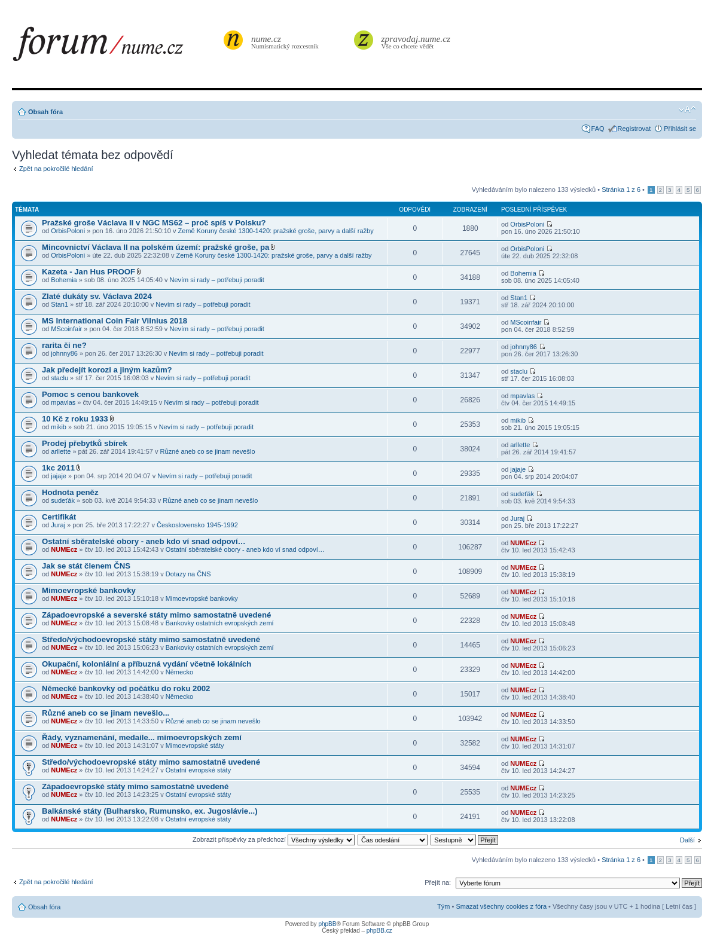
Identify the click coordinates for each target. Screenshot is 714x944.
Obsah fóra (45, 111)
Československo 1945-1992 (197, 524)
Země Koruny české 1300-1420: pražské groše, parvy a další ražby (276, 230)
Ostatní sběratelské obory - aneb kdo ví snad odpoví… (144, 541)
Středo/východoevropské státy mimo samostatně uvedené (151, 639)
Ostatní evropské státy (198, 770)
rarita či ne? (64, 345)
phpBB (327, 924)
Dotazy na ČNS (188, 574)
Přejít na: (438, 882)
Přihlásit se (680, 128)
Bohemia (64, 279)
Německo (179, 672)
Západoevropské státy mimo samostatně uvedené (135, 786)
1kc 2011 (58, 467)
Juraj (58, 524)
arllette (61, 451)
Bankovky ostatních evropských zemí (220, 623)
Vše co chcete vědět (416, 41)
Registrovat (634, 128)
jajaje (58, 475)
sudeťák (63, 500)
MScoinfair (66, 328)
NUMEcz (64, 549)
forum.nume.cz (116, 47)
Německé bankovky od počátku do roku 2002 (126, 688)
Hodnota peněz (70, 492)
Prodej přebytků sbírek (84, 443)
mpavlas (63, 402)
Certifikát (59, 516)
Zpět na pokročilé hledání (56, 168)
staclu (59, 377)
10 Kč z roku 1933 (75, 418)
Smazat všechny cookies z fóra (501, 906)
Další (687, 840)
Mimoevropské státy (195, 745)
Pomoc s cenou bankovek (90, 394)
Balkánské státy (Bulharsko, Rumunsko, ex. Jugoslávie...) (150, 810)
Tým (443, 906)
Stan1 (59, 304)
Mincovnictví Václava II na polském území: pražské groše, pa (155, 247)
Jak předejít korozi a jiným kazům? (107, 369)
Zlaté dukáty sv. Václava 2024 (97, 296)
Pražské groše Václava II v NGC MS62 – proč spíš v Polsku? (154, 222)
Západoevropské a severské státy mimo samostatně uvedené (156, 614)
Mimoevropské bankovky (89, 590)
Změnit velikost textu (687, 109)
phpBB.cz (379, 930)
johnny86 (64, 353)
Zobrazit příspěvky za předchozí (274, 839)
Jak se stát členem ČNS (86, 565)
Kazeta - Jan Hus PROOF (88, 271)
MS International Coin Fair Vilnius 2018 (114, 320)
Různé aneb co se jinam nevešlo (207, 451)
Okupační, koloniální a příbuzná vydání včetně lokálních (146, 663)
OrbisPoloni (68, 230)
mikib (58, 426)
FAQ (598, 128)
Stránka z (621, 189)
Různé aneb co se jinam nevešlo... (105, 712)
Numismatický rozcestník (286, 41)
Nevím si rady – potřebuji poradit (216, 279)
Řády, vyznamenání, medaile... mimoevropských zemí (142, 737)
